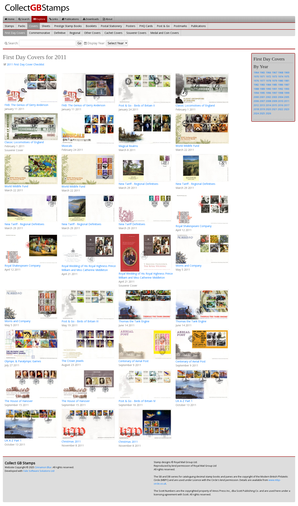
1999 (286, 93)
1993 (286, 89)
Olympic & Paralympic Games (23, 361)
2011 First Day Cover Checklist (25, 64)
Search (23, 19)
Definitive (60, 33)
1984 (268, 84)
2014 (268, 105)
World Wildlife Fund (187, 146)
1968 (280, 72)
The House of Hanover (19, 401)
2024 (256, 113)
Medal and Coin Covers (164, 33)
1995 (262, 93)
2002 (268, 97)
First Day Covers (15, 33)
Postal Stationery (111, 26)
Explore (39, 19)
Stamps (9, 26)
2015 (274, 105)
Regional (75, 33)
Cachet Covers (113, 33)
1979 (274, 80)
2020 (268, 109)
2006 (256, 101)
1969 (286, 72)
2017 (286, 105)
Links (53, 19)
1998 (280, 93)
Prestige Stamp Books (68, 26)
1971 (262, 76)
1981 (286, 80)
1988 (256, 89)
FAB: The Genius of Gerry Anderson (26, 105)
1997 (274, 93)
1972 (268, 76)
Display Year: (94, 43)
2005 (286, 97)
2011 (286, 101)
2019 (262, 109)
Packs (21, 26)
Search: (11, 43)
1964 (256, 72)
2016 (280, 105)
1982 (256, 84)
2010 (280, 101)
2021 (274, 109)
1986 (280, 84)
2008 (268, 101)
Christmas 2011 (71, 441)
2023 (286, 109)
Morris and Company (188, 265)
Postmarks (180, 26)
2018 (256, 109)
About (107, 19)
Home (9, 19)
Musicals (67, 146)
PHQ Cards (146, 26)
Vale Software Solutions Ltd (38, 471)
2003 (274, 97)
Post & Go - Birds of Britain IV (137, 401)
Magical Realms (128, 146)
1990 (268, 89)
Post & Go (163, 26)
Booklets (91, 26)
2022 (280, 109)
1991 (274, 89)
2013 (262, 105)
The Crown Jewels (73, 361)
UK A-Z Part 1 (184, 401)
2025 (262, 113)
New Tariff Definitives (132, 224)
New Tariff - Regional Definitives (138, 184)
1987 (286, 84)
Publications (70, 19)
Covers (33, 26)
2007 (262, 101)
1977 (262, 80)
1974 (280, 76)
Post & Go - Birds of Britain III (80, 321)
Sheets (46, 26)
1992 (280, 89)
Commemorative (39, 33)
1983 (262, 84)
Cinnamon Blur (43, 467)
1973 (274, 76)
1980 (280, 80)
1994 (256, 93)
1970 (256, 76)
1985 (274, 84)
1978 (268, 80)
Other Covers (92, 33)
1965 (262, 72)
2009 (274, 101)
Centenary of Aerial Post (134, 361)
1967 (274, 72)
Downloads (91, 19)
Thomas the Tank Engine (134, 321)
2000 (256, 97)
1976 (256, 80)
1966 (268, 72)
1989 (262, 89)
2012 (256, 105)
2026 (268, 113)
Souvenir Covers (136, 33)
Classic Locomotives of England (195, 105)
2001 (262, 97)
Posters (130, 26)
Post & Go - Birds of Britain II (137, 105)
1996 (268, 93)
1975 (286, 76)
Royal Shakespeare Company (194, 226)
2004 (280, 97)
